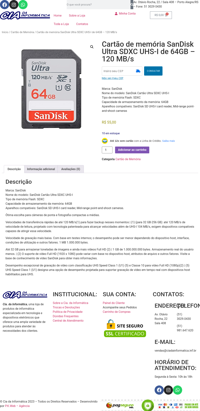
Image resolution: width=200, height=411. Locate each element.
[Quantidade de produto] (107, 150)
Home (58, 15)
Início (5, 32)
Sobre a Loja (77, 15)
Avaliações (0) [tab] (70, 169)
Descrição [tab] (14, 169)
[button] (92, 47)
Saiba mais (168, 140)
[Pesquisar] (132, 4)
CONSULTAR (153, 70)
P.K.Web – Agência (17, 406)
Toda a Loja (61, 24)
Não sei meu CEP (112, 78)
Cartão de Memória (22, 32)
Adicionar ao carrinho (132, 150)
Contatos (82, 24)
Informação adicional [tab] (41, 169)
